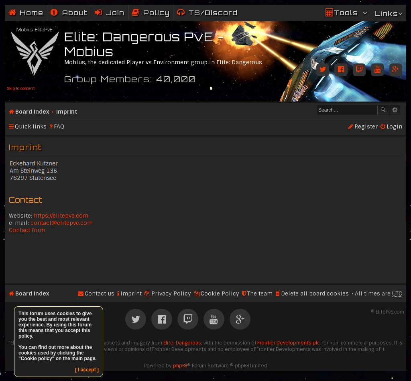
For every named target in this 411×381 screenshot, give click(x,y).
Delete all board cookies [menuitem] (315, 293)
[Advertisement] (205, 258)
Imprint (66, 111)
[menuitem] (69, 12)
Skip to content (21, 88)
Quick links (31, 126)
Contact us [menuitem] (99, 293)
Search (383, 110)
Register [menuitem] (366, 126)
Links (386, 13)
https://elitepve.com (61, 215)
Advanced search (394, 110)
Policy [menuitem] (156, 12)
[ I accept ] (87, 370)
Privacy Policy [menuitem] (171, 293)
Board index (32, 111)
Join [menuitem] (115, 12)
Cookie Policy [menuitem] (220, 293)
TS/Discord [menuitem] (213, 12)
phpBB (180, 366)
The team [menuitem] (260, 293)
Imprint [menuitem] (131, 293)
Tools (346, 12)
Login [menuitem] (394, 126)
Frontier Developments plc (288, 343)
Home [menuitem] (31, 12)
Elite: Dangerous (182, 343)
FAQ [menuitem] (59, 126)
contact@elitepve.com (62, 222)
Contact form (27, 230)
